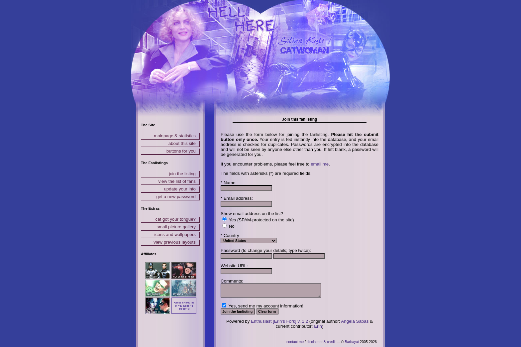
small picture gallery (176, 226)
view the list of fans (177, 181)
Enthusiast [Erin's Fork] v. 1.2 (279, 321)
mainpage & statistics (175, 135)
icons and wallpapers (175, 234)
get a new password (176, 196)
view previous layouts (175, 242)
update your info (180, 188)
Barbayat (352, 342)
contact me (295, 342)
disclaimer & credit (321, 342)
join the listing (182, 173)
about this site (182, 143)
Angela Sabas (354, 321)
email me (320, 164)
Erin (318, 326)
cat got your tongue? (175, 219)
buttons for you (181, 151)
